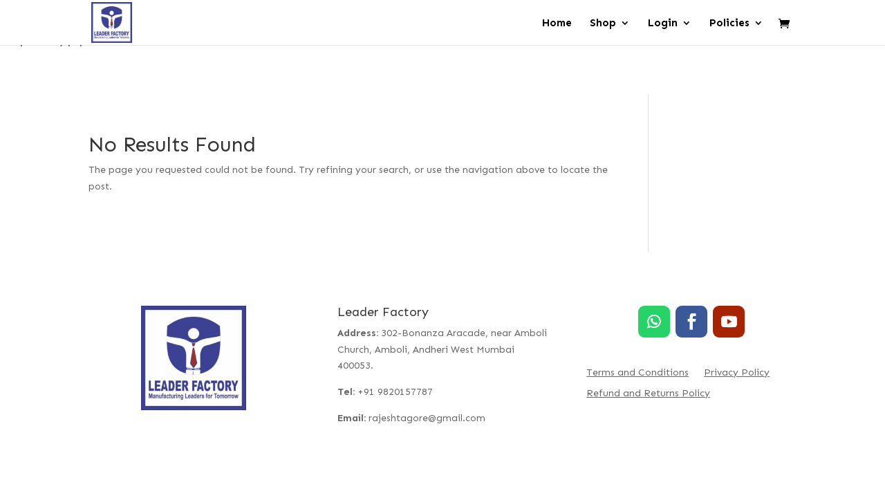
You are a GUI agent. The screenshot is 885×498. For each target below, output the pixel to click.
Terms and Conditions (637, 373)
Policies (729, 23)
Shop (603, 23)
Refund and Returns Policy (648, 394)
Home (557, 23)
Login (663, 23)
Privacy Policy (737, 373)
